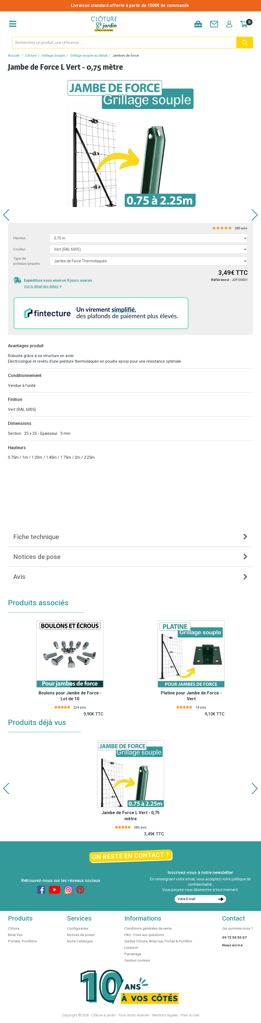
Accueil (13, 55)
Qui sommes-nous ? (237, 928)
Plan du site (190, 1015)
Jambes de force (125, 55)
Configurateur (78, 928)
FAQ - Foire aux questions (144, 935)
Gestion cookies (137, 960)
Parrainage (132, 954)
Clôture (31, 55)
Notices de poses (81, 935)
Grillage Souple (53, 55)
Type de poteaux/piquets (26, 261)
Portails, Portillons (22, 941)
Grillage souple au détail (88, 55)
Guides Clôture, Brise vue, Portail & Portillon (158, 941)
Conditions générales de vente (148, 928)
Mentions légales (165, 1015)
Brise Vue (15, 935)
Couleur (19, 249)
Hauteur (19, 238)
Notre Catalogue (80, 941)
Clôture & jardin (103, 1015)
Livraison (131, 948)
